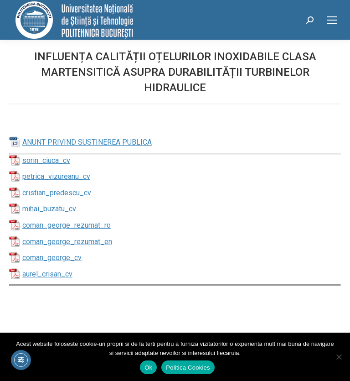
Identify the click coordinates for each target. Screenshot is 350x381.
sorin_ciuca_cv (46, 160)
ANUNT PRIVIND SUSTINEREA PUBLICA (87, 142)
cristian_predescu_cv (56, 192)
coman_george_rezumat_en (67, 241)
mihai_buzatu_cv (49, 208)
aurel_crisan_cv (47, 274)
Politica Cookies (188, 367)
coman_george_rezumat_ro (66, 225)
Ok (148, 367)
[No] (338, 356)
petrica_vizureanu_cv (56, 176)
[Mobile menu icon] (332, 20)
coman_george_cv (52, 257)
